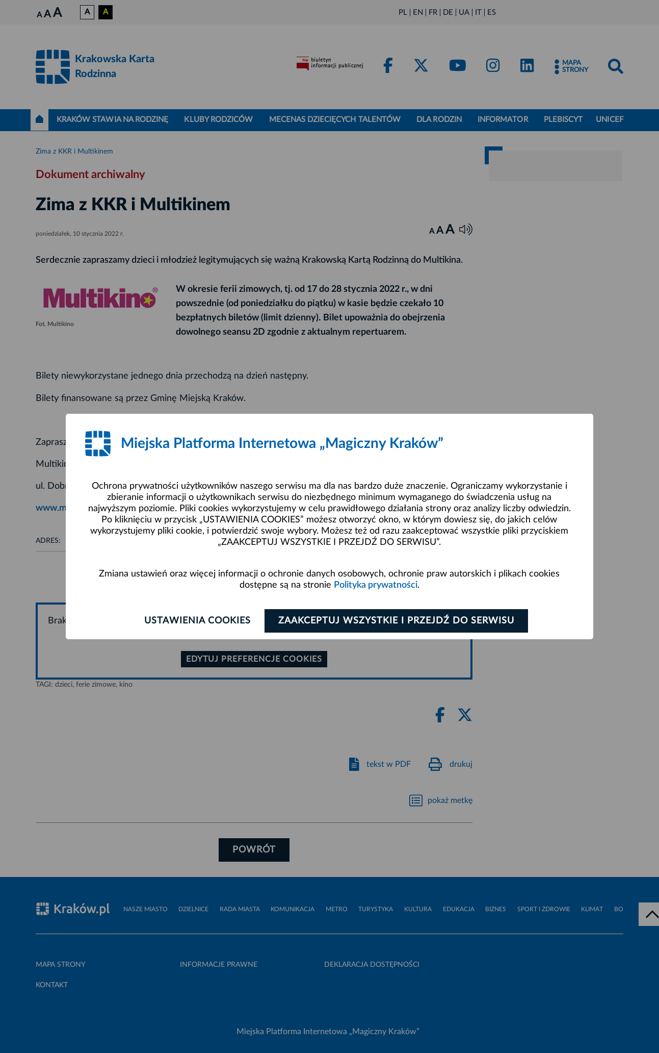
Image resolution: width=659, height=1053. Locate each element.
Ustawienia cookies (197, 620)
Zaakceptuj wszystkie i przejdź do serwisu (396, 620)
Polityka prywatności (375, 585)
